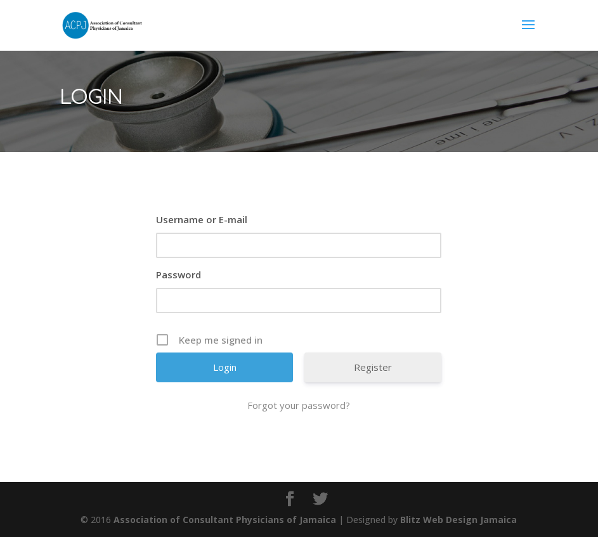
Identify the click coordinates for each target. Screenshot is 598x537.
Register (373, 367)
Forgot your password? (298, 405)
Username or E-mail (201, 219)
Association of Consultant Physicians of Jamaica (225, 520)
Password (178, 274)
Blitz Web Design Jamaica (458, 520)
